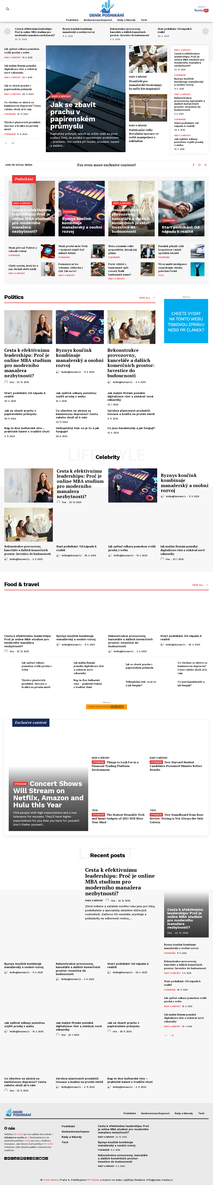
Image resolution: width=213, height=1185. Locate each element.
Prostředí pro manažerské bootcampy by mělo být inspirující (145, 85)
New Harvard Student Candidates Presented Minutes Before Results (176, 766)
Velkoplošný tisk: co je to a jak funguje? (141, 683)
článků (27, 1140)
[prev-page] (7, 31)
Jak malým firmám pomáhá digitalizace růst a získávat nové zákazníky (20, 69)
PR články (93, 1179)
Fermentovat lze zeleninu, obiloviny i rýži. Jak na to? (70, 267)
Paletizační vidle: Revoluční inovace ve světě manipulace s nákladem (144, 135)
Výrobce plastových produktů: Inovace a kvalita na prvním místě (22, 125)
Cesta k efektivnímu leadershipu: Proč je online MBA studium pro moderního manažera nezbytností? (35, 32)
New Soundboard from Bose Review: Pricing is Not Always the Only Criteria (176, 818)
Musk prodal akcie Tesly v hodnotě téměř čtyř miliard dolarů (73, 249)
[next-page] (205, 31)
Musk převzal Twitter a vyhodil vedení (23, 249)
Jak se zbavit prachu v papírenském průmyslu (18, 87)
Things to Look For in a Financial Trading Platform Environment (115, 766)
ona (12, 382)
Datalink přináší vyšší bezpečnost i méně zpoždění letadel (171, 249)
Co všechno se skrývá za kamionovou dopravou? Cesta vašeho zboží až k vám (22, 106)
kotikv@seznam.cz (71, 372)
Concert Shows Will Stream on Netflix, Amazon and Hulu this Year (48, 794)
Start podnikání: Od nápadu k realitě (175, 30)
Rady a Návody (12, 57)
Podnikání (10, 114)
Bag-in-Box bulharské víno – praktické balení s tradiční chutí (26, 429)
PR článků (18, 1134)
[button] (7, 9)
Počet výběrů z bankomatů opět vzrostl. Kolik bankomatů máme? (119, 269)
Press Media (50, 1179)
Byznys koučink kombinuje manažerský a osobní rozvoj (78, 30)
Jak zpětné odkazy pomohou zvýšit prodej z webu (21, 50)
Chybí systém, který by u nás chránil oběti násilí (23, 267)
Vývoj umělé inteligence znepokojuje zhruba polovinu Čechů (172, 267)
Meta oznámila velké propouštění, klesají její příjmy (122, 249)
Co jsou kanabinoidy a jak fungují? (131, 428)
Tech (161, 275)
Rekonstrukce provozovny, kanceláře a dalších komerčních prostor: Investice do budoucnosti (129, 32)
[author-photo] (6, 382)
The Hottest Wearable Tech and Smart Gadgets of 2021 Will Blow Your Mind (118, 818)
